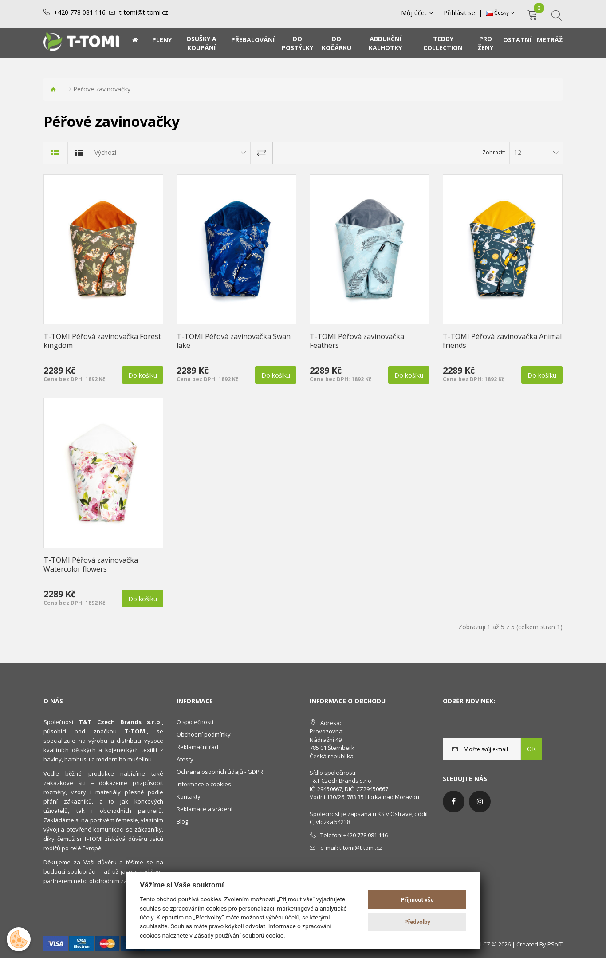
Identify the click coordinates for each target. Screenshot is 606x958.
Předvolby (417, 922)
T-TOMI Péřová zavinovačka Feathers (357, 340)
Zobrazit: (493, 152)
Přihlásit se (460, 12)
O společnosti (195, 722)
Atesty (185, 759)
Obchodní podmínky (204, 734)
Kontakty (189, 796)
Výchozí (105, 152)
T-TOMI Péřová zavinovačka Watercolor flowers (90, 564)
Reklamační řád (197, 747)
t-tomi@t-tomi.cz (143, 12)
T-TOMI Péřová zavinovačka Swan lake (234, 340)
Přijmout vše (417, 899)
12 (517, 152)
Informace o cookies (204, 784)
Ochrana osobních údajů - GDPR (220, 772)
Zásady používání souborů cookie (238, 935)
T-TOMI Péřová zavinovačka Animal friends (502, 340)
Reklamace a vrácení (204, 809)
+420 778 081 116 (80, 12)
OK (531, 749)
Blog (182, 821)
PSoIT (555, 944)
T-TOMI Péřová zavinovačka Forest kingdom (102, 340)
